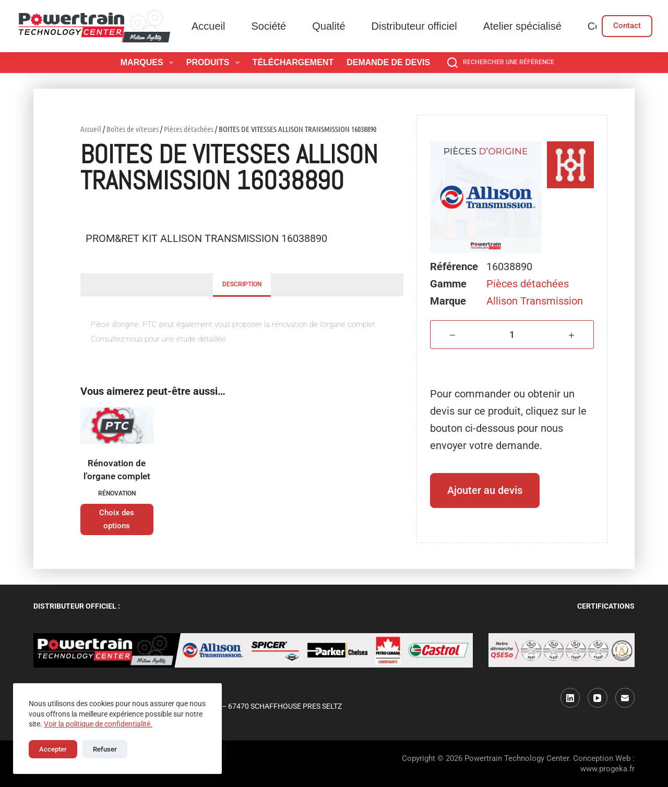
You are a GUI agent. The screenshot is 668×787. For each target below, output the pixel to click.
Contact (627, 25)
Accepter (53, 749)
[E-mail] (625, 698)
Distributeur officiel (414, 26)
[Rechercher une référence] (500, 62)
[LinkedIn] (570, 698)
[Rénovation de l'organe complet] (116, 425)
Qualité (328, 26)
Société (268, 26)
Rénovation (117, 493)
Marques (149, 62)
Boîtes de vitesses (132, 129)
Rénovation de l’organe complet (117, 470)
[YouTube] (597, 698)
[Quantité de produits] (512, 334)
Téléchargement (293, 62)
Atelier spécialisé (522, 26)
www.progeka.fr (607, 768)
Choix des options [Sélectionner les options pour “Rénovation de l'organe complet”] (116, 519)
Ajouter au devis (484, 490)
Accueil (208, 26)
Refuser (105, 749)
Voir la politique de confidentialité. (98, 724)
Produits (215, 62)
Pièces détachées (188, 129)
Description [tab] (241, 284)
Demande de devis (388, 62)
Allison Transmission (534, 301)
